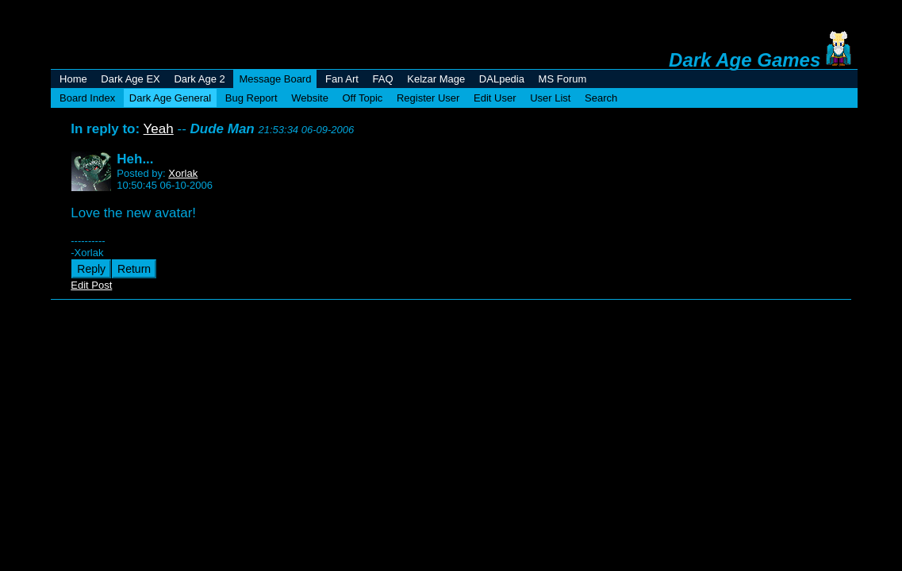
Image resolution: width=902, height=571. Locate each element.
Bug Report (251, 98)
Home (73, 79)
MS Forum (563, 79)
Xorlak (183, 173)
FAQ (383, 79)
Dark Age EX (130, 79)
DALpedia (501, 79)
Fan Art (342, 79)
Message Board (275, 79)
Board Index (87, 98)
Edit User (495, 98)
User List (550, 98)
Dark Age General (170, 98)
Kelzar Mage (436, 79)
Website (309, 98)
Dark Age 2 (199, 79)
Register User (428, 98)
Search (601, 98)
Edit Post (91, 285)
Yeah (159, 128)
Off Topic (363, 98)
